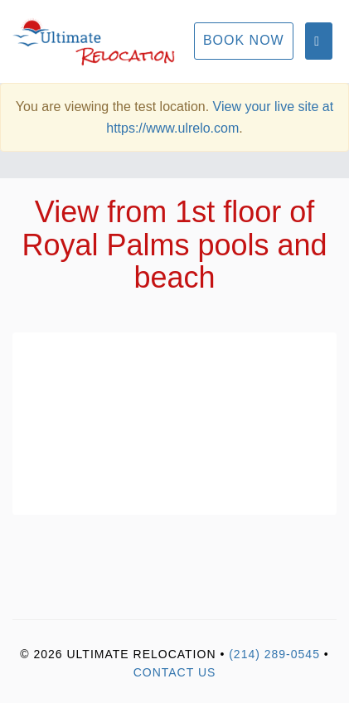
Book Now (243, 40)
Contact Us (174, 672)
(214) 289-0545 (274, 654)
